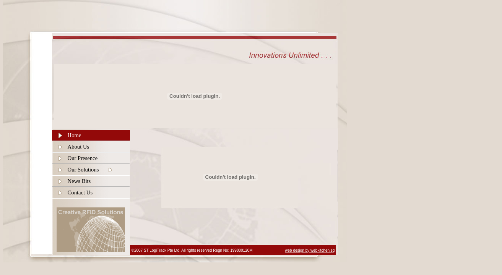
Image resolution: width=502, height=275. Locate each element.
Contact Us (80, 192)
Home (74, 135)
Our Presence (83, 158)
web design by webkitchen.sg (310, 250)
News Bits (79, 181)
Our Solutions (83, 170)
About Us (78, 147)
